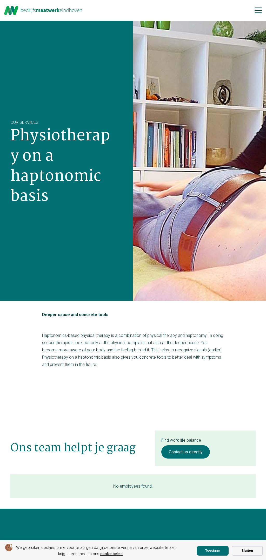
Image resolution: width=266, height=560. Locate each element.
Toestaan (212, 550)
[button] (258, 10)
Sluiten (247, 550)
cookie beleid (111, 553)
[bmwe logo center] (43, 10)
